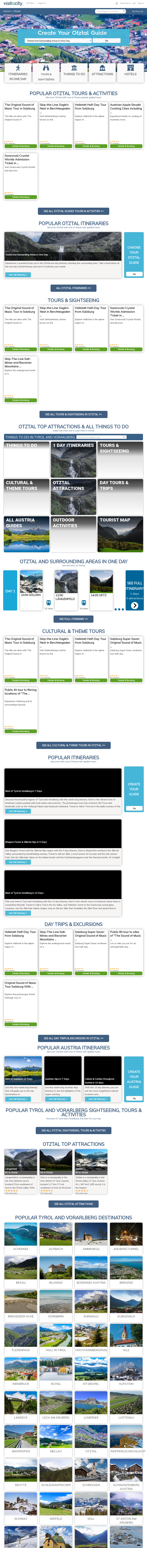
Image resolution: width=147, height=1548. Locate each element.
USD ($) (30, 3)
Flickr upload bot (34, 572)
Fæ (117, 233)
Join (134, 3)
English (42, 3)
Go (106, 40)
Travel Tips (125, 3)
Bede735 (107, 572)
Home (6, 11)
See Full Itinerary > (18, 274)
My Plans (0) (137, 11)
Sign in (141, 3)
